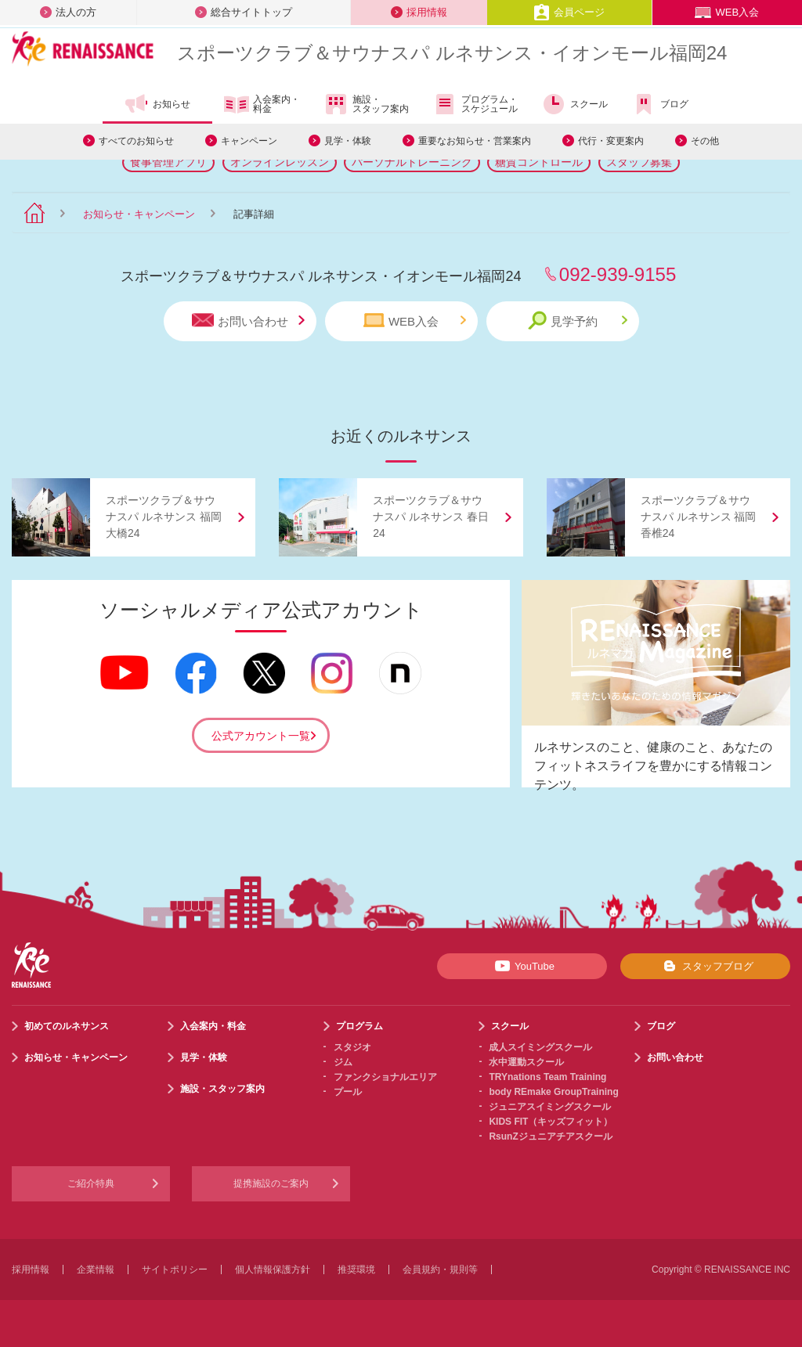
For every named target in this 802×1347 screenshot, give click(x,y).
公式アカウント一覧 (260, 735)
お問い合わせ (248, 320)
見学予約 (577, 320)
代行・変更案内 (611, 140)
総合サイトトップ (243, 12)
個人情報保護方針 (272, 1269)
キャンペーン (249, 140)
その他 (705, 140)
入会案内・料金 (262, 105)
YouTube (522, 965)
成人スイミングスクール (540, 1047)
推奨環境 (356, 1269)
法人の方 (68, 12)
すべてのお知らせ (136, 140)
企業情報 (95, 1269)
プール (348, 1091)
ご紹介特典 (90, 1183)
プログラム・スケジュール (475, 104)
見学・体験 (347, 140)
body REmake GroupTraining (553, 1091)
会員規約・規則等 (440, 1269)
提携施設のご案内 (271, 1183)
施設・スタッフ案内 (366, 104)
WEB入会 (727, 12)
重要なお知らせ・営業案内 (474, 140)
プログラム (359, 1026)
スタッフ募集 (639, 162)
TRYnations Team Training (547, 1076)
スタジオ (352, 1047)
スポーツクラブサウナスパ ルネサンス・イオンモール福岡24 (452, 52)
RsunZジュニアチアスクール (550, 1136)
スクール (574, 104)
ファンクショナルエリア (385, 1076)
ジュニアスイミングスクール (550, 1106)
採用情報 (419, 12)
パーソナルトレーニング (412, 162)
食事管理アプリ (168, 162)
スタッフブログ (705, 965)
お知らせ (157, 104)
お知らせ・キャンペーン (139, 214)
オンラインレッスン (279, 162)
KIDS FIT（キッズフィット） (550, 1121)
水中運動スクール (526, 1062)
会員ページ (569, 12)
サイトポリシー (175, 1269)
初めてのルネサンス (66, 1026)
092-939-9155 (617, 274)
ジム (343, 1062)
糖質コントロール (539, 162)
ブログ (659, 104)
